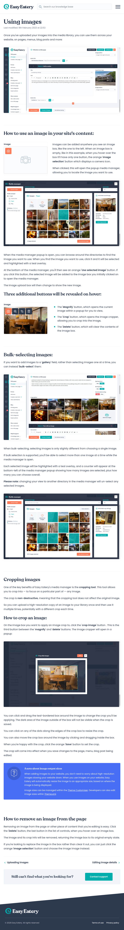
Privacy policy (112, 922)
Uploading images (16, 862)
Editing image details (106, 862)
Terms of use (98, 922)
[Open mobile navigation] (118, 7)
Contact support (99, 876)
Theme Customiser (78, 790)
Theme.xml (50, 794)
